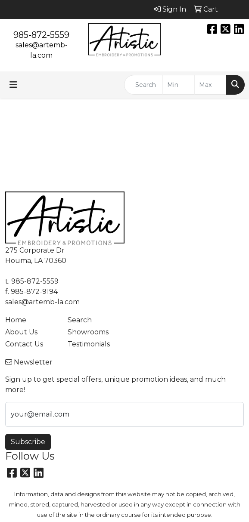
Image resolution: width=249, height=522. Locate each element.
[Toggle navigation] (13, 85)
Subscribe (28, 442)
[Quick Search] (143, 85)
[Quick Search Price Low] (178, 85)
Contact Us (24, 344)
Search (80, 320)
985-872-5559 (41, 35)
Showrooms (88, 332)
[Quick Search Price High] (210, 85)
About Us (21, 332)
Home (15, 320)
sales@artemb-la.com (42, 302)
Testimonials (89, 344)
